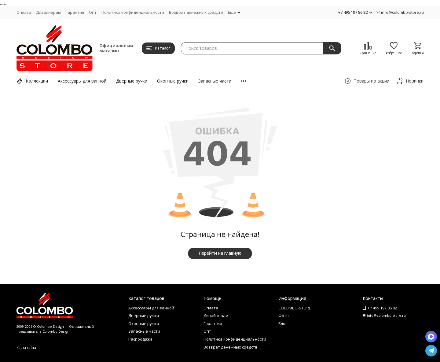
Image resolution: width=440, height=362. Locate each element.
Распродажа (140, 339)
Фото (283, 315)
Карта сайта (26, 347)
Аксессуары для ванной (82, 81)
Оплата (23, 12)
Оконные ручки (173, 81)
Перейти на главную (220, 253)
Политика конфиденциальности (132, 12)
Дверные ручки (131, 81)
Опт (93, 12)
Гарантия (75, 12)
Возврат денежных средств (196, 12)
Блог (282, 323)
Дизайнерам (48, 12)
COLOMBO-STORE (294, 308)
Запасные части (214, 81)
